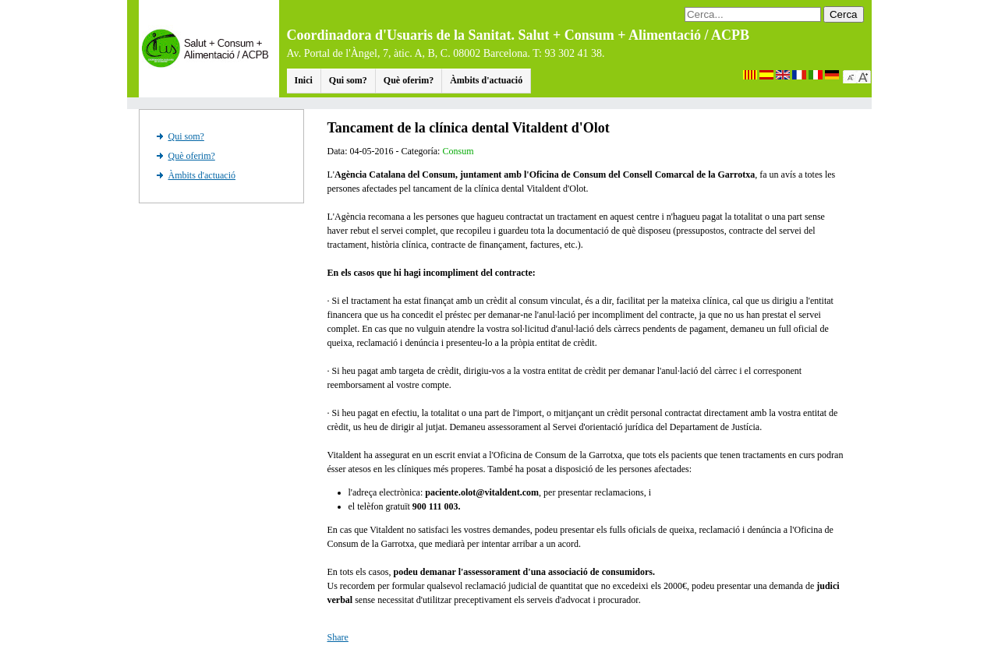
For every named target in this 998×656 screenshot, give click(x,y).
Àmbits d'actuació (486, 80)
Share (338, 637)
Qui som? (348, 80)
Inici (304, 80)
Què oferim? (409, 80)
